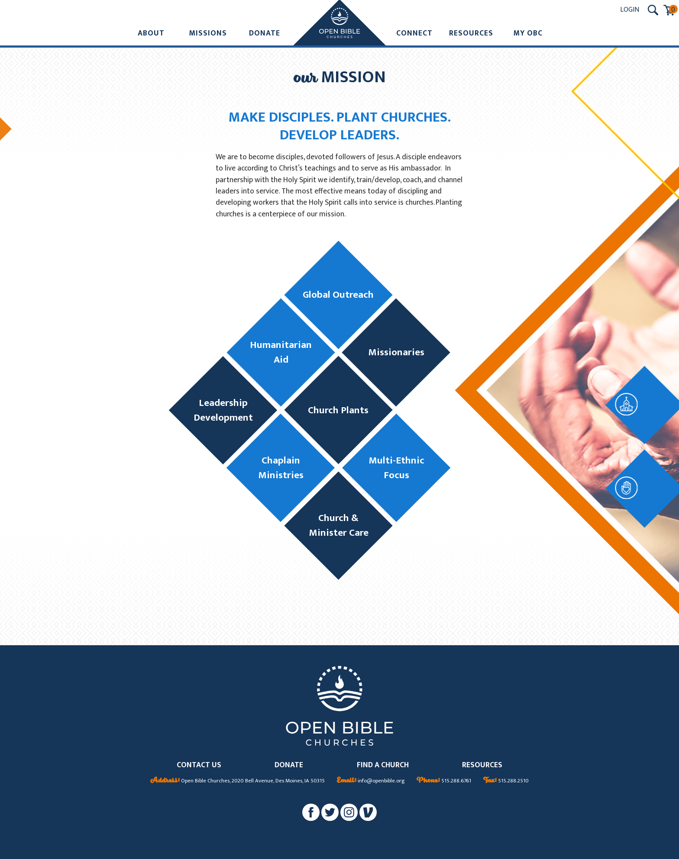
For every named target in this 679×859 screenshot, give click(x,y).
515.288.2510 (506, 781)
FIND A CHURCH (383, 765)
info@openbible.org (371, 781)
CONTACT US (199, 765)
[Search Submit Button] (653, 10)
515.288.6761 (444, 781)
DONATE (289, 765)
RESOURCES (482, 765)
